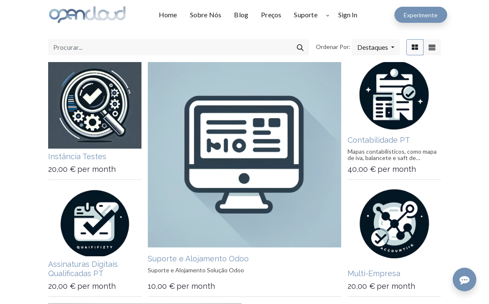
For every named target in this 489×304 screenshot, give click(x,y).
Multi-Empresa (374, 273)
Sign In (347, 15)
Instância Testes (77, 156)
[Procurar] (300, 47)
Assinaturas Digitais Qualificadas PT (83, 269)
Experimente (420, 15)
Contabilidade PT (379, 140)
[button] (327, 14)
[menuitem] (171, 14)
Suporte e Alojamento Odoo (198, 258)
